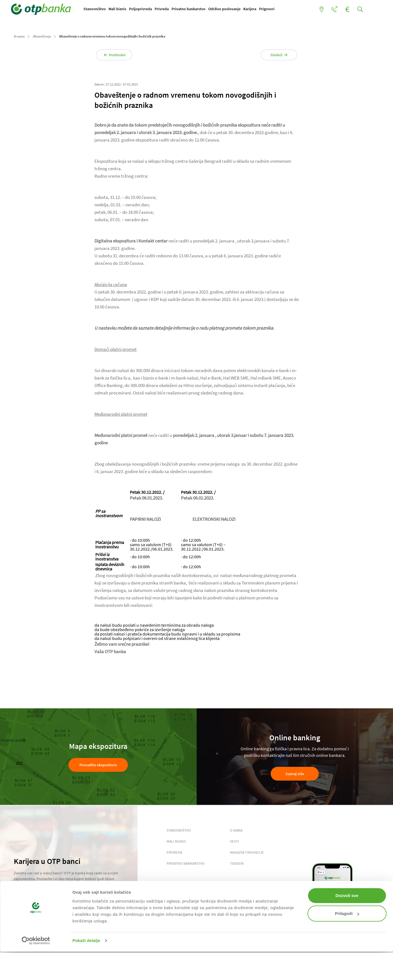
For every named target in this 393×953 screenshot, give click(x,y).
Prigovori (269, 9)
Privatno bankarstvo (191, 9)
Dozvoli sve (347, 895)
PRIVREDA (174, 853)
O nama (19, 37)
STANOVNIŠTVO (179, 831)
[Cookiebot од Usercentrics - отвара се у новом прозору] (36, 940)
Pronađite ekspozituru (98, 766)
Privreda (164, 9)
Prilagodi (347, 913)
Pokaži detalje (86, 940)
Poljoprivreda (143, 9)
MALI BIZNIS (176, 842)
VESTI (234, 842)
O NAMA (236, 831)
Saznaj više (295, 774)
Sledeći (275, 56)
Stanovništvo (97, 9)
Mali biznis (120, 9)
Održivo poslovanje (227, 9)
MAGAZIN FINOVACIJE (247, 853)
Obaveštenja (42, 37)
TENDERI (237, 864)
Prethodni (118, 56)
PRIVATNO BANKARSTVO (186, 864)
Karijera (252, 9)
